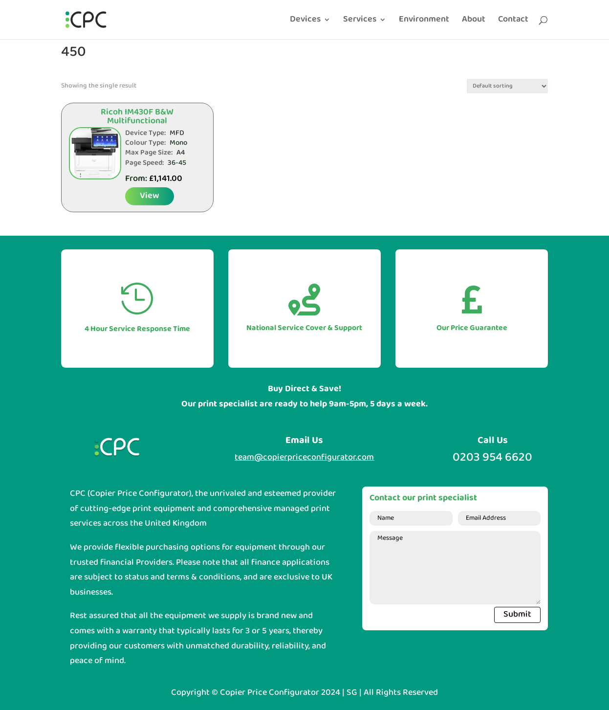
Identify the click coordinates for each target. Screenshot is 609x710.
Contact (513, 21)
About (473, 21)
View (149, 195)
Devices (305, 21)
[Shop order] (507, 86)
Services (359, 21)
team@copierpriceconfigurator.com (304, 457)
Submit (517, 614)
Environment (424, 21)
